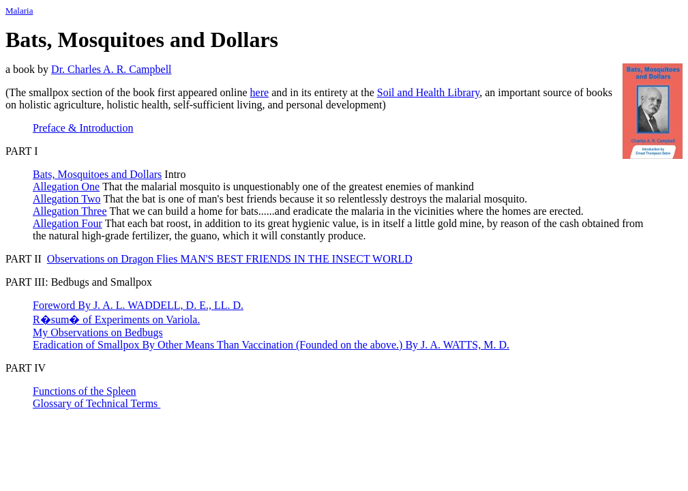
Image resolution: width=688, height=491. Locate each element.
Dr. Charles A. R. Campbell (111, 69)
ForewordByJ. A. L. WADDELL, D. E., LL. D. (138, 305)
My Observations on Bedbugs (98, 332)
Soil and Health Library (428, 92)
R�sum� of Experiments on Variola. (116, 319)
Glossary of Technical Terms (96, 403)
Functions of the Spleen (84, 391)
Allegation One (66, 186)
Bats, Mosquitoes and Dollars (97, 174)
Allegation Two (66, 199)
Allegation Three (70, 211)
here (259, 92)
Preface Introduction (83, 128)
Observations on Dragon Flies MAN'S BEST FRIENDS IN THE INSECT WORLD (230, 259)
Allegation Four (67, 223)
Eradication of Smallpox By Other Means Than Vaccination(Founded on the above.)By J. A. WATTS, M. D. (271, 345)
